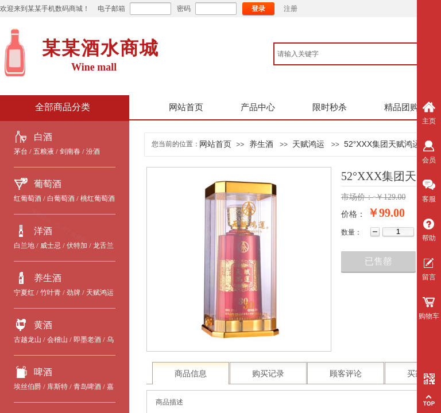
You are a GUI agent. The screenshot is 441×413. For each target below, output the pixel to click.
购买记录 (268, 373)
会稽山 (57, 340)
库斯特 (57, 387)
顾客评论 (346, 373)
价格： (353, 214)
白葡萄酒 (61, 198)
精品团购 (401, 107)
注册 (290, 9)
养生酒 (47, 278)
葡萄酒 (47, 184)
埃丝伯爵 (27, 387)
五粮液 (43, 151)
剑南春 (70, 151)
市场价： (357, 197)
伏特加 (77, 245)
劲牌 (73, 293)
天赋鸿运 (100, 293)
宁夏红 (24, 293)
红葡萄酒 (27, 198)
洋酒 (43, 231)
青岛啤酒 (87, 387)
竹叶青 (50, 293)
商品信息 (191, 373)
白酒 (43, 137)
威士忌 (50, 245)
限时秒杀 (329, 107)
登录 (258, 9)
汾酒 (93, 151)
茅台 (21, 151)
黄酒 (43, 325)
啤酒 (43, 372)
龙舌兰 (103, 245)
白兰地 (24, 245)
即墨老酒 (87, 340)
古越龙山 (27, 340)
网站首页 (186, 107)
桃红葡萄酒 (97, 198)
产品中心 (258, 107)
